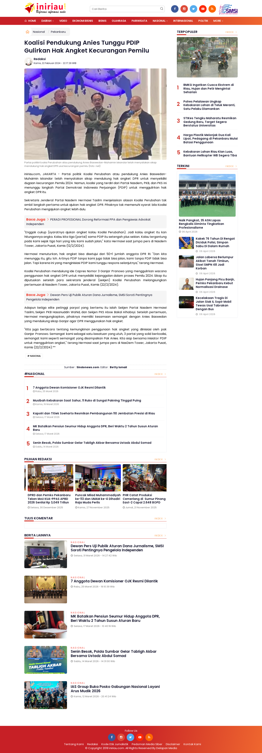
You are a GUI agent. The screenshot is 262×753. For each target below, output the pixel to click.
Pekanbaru (58, 32)
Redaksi (40, 59)
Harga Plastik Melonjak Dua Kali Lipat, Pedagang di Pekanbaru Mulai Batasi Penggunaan (210, 138)
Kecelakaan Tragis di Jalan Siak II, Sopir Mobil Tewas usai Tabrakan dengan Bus (213, 303)
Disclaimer (173, 744)
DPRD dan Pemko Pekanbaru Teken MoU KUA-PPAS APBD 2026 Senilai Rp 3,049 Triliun (141, 498)
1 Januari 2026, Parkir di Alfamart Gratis (90, 497)
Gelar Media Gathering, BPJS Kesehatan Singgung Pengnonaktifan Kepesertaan (47, 498)
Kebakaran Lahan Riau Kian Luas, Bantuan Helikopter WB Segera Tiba (210, 153)
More (217, 21)
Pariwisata (139, 21)
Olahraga (119, 21)
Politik (203, 21)
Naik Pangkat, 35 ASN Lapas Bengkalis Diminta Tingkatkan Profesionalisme (201, 224)
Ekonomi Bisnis (82, 21)
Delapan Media (166, 748)
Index (161, 374)
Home (30, 21)
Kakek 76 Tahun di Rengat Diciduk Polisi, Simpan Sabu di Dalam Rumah (215, 242)
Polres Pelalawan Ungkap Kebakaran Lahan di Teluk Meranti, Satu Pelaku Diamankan (209, 105)
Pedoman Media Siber (147, 744)
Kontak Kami (192, 744)
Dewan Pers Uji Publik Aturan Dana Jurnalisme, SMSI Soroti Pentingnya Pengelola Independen (117, 548)
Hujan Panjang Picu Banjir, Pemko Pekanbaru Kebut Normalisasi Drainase (215, 283)
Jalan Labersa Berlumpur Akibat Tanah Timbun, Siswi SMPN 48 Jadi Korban (214, 262)
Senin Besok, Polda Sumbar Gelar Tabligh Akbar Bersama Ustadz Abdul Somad (114, 653)
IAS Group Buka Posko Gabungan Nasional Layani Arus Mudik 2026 (115, 689)
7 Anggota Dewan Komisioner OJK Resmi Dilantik (114, 581)
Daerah (46, 21)
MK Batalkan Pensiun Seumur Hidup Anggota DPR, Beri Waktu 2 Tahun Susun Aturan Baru (115, 618)
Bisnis (102, 21)
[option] (48, 487)
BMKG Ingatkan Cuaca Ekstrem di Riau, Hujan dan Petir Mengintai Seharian (208, 88)
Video (63, 21)
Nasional (159, 21)
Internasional (183, 21)
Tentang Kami (74, 744)
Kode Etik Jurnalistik (114, 744)
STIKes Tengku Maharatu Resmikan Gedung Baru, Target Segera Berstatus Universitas (209, 121)
